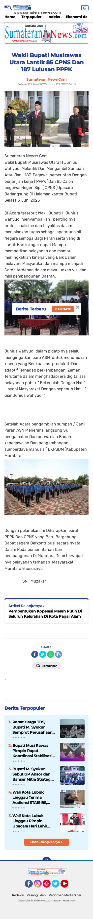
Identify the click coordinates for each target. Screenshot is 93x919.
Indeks (53, 17)
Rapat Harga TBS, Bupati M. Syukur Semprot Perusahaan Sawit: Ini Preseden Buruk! (32, 727)
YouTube (68, 886)
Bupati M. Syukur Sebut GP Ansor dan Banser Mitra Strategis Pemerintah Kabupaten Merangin (32, 774)
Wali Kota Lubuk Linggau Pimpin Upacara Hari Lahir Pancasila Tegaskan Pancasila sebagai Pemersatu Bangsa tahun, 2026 (31, 821)
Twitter (58, 886)
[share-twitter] (42, 654)
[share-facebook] (34, 654)
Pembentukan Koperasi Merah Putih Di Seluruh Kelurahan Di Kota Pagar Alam (45, 614)
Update (63, 309)
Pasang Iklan (36, 895)
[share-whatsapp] (50, 654)
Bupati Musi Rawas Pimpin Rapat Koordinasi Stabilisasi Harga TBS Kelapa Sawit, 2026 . (32, 750)
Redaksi (18, 895)
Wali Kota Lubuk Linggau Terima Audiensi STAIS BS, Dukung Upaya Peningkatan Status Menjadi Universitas (31, 797)
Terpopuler (31, 17)
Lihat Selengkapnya (46, 842)
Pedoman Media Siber (65, 895)
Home (9, 17)
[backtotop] (46, 861)
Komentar (46, 665)
